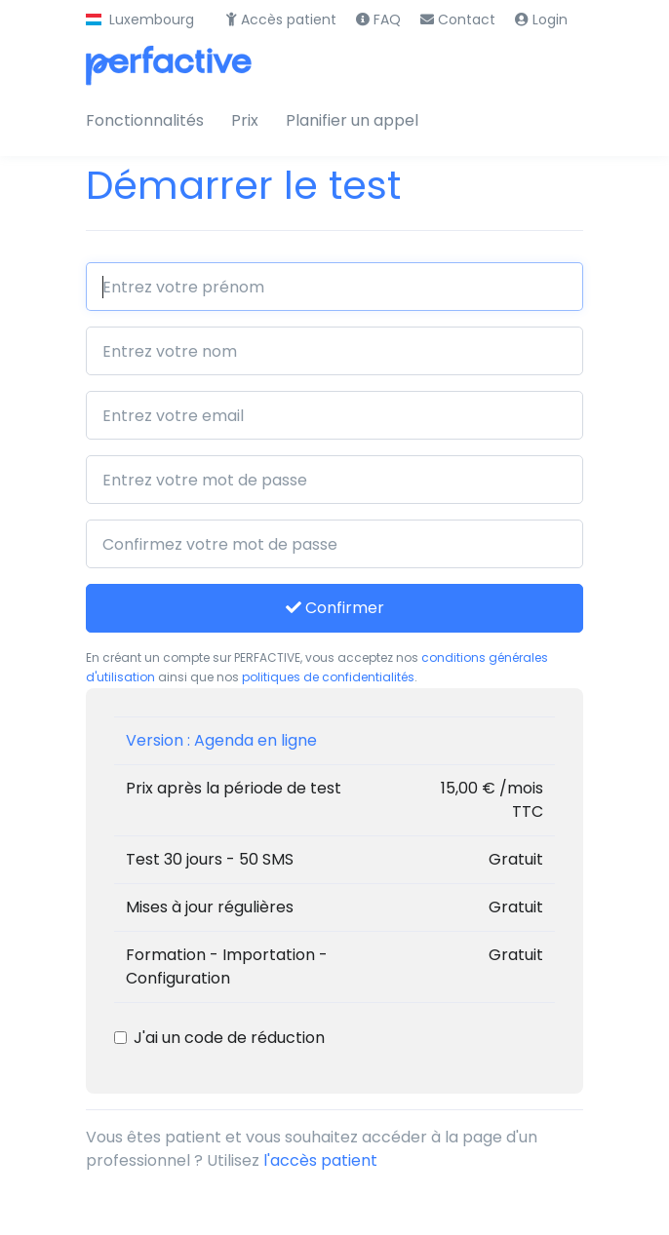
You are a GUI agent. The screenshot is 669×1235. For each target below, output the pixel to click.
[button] (140, 20)
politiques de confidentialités (328, 677)
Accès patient (281, 19)
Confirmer (335, 608)
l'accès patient (320, 1160)
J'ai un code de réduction (229, 1037)
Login (541, 19)
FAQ (378, 19)
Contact (457, 19)
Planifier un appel (352, 120)
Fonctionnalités (145, 120)
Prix (244, 120)
